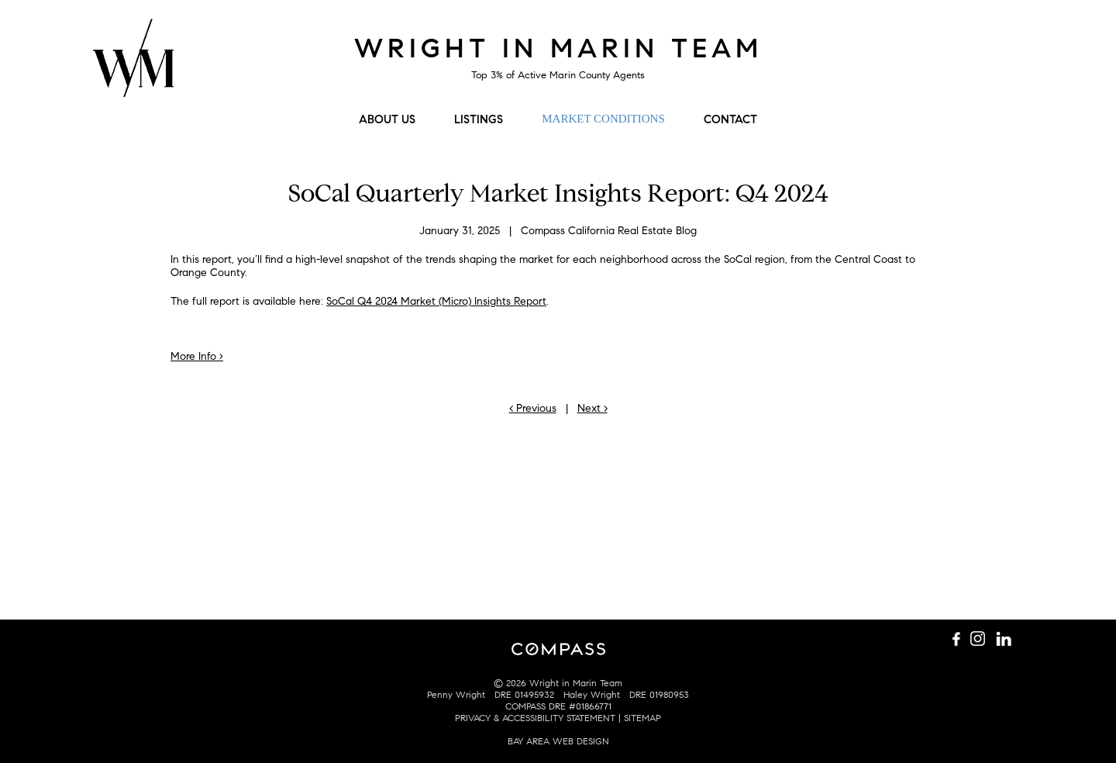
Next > (592, 408)
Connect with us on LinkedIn (1003, 45)
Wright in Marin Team (558, 48)
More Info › (196, 356)
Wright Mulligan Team (133, 66)
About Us (387, 119)
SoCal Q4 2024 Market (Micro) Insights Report (436, 301)
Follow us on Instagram (980, 45)
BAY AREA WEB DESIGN (558, 741)
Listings (478, 119)
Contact (730, 119)
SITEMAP (642, 717)
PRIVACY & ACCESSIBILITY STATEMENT (535, 717)
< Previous (532, 408)
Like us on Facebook (957, 45)
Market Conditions (603, 118)
